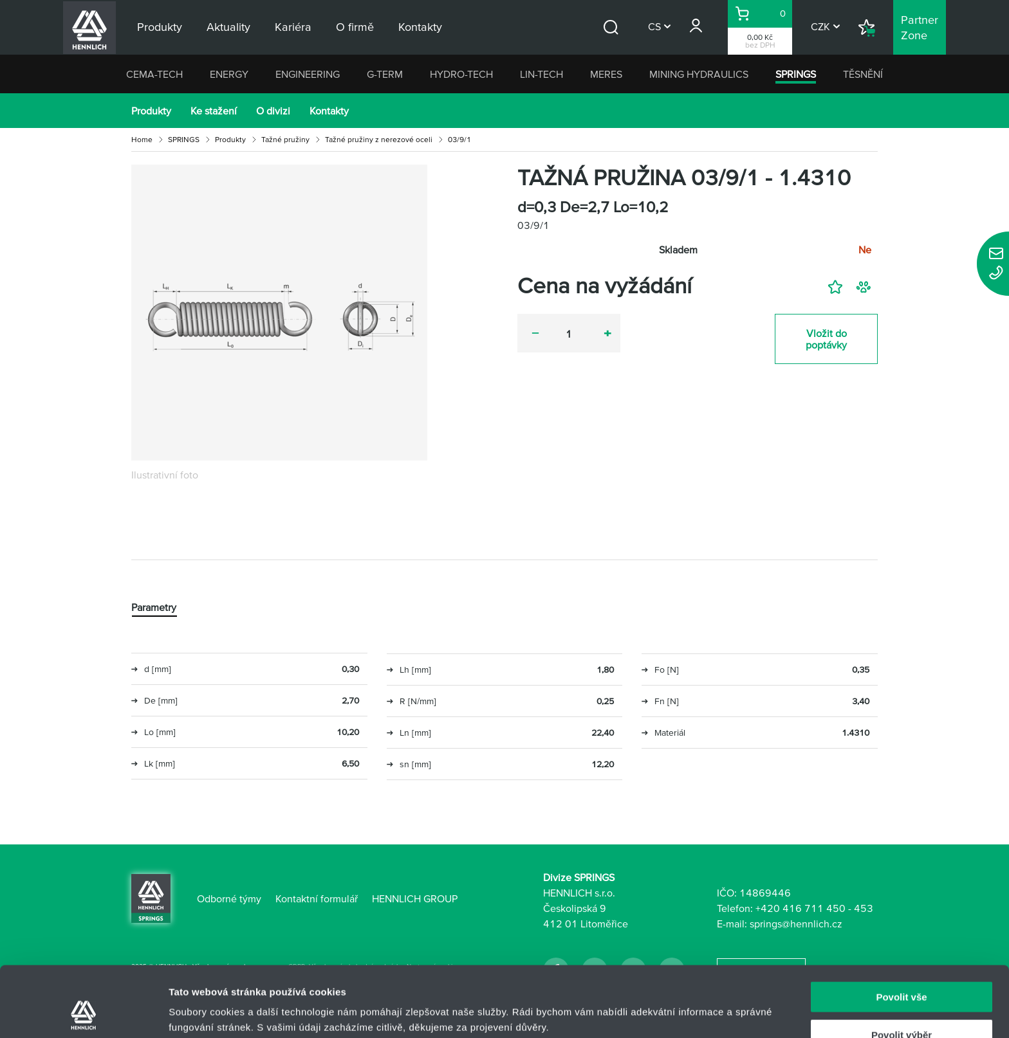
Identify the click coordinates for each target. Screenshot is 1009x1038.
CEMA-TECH (154, 74)
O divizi (273, 110)
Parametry (153, 607)
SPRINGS (795, 74)
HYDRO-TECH (461, 74)
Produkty (151, 110)
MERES (606, 74)
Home (142, 139)
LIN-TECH (541, 74)
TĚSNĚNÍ (863, 74)
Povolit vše (901, 930)
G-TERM (385, 74)
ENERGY (229, 74)
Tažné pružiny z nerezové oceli (378, 139)
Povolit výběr (901, 968)
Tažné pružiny (285, 139)
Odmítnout (901, 1006)
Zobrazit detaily (680, 1002)
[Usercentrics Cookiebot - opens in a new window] (83, 1013)
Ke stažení (213, 110)
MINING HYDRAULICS (698, 74)
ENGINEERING (307, 74)
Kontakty (329, 110)
